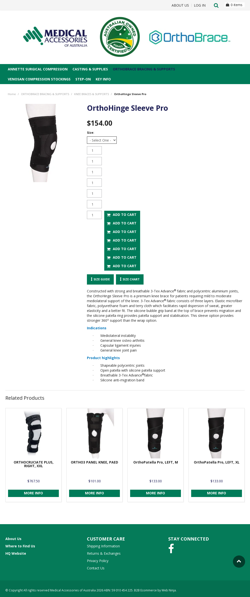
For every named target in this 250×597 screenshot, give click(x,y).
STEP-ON (83, 79)
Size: (90, 133)
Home (12, 94)
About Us (180, 5)
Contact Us (95, 567)
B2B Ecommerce (145, 590)
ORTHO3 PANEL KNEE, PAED (94, 461)
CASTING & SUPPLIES (90, 69)
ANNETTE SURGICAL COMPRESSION (38, 69)
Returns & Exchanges (104, 553)
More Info (33, 492)
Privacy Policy (97, 560)
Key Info (103, 79)
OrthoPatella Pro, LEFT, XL (217, 461)
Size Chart (131, 279)
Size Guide (102, 279)
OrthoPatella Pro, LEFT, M (155, 461)
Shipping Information (103, 545)
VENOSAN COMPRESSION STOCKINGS (39, 79)
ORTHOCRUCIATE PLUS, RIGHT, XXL (33, 463)
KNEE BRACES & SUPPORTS (91, 94)
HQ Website (15, 553)
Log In (200, 5)
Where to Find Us (20, 545)
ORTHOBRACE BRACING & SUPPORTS (144, 69)
